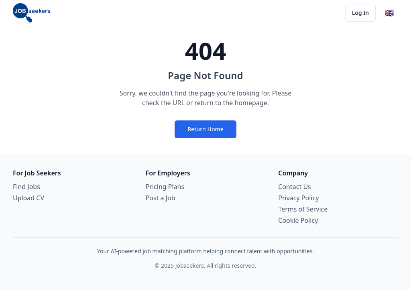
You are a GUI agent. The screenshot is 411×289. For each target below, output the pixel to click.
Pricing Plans (165, 186)
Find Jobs (26, 186)
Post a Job (160, 197)
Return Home (205, 129)
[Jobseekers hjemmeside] (32, 12)
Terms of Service (303, 209)
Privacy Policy (298, 197)
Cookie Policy (298, 220)
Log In (360, 12)
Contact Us (294, 186)
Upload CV (28, 197)
